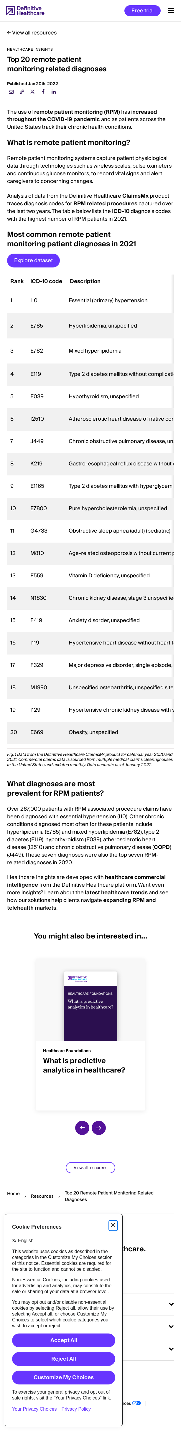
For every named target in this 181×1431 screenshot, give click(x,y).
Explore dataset (33, 260)
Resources (42, 1196)
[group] (90, 1031)
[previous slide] (82, 1128)
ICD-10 (120, 211)
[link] (22, 91)
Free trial (142, 10)
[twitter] (32, 91)
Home (13, 1193)
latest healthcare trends (116, 892)
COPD (162, 847)
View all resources (34, 32)
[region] (90, 509)
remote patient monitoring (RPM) (77, 112)
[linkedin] (53, 91)
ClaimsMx (135, 196)
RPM (80, 203)
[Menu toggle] (171, 11)
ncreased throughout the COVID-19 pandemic (82, 116)
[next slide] (99, 1128)
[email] (11, 91)
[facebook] (43, 91)
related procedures (112, 203)
